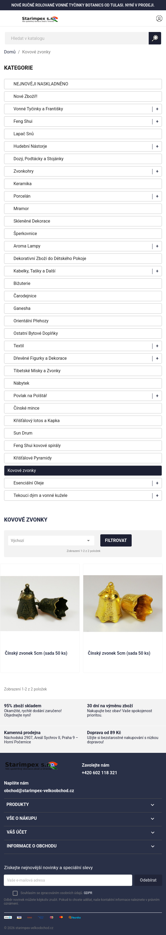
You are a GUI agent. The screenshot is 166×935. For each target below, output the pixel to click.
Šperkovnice (25, 233)
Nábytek (21, 383)
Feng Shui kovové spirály (37, 445)
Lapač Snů (24, 133)
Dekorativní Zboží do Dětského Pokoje (50, 258)
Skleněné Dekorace (32, 221)
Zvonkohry (24, 171)
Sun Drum (23, 433)
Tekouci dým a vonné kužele (40, 495)
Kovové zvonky (22, 470)
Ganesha (22, 308)
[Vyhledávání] (83, 38)
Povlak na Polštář (30, 395)
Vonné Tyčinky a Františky (38, 108)
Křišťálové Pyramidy (33, 458)
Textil (19, 345)
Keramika (23, 183)
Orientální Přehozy (31, 320)
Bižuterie (22, 283)
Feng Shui (23, 121)
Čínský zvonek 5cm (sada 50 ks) (36, 653)
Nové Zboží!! (25, 96)
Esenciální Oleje (29, 483)
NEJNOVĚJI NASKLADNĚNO (41, 83)
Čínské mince (26, 408)
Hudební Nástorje (30, 146)
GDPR (88, 893)
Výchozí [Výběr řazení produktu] (51, 540)
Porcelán (22, 196)
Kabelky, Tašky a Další (34, 271)
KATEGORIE (18, 68)
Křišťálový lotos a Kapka (37, 420)
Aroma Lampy (27, 246)
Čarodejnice (25, 295)
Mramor (21, 208)
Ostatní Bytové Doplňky (36, 333)
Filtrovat (116, 540)
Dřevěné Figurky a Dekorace (40, 358)
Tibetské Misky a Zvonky (37, 370)
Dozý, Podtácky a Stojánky (39, 158)
